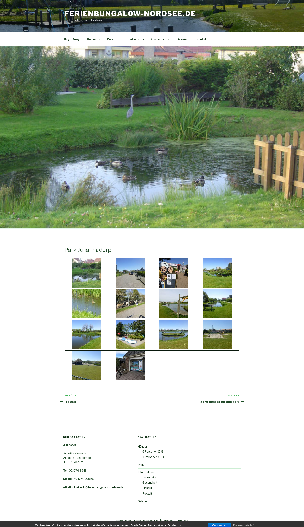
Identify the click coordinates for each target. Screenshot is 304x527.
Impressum (123, 520)
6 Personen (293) (153, 451)
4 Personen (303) (153, 457)
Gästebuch (160, 39)
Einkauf (147, 488)
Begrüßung (72, 39)
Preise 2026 (150, 477)
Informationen (133, 39)
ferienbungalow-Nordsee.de (130, 13)
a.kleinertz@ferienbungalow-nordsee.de (98, 487)
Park (110, 39)
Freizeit (147, 493)
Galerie (183, 39)
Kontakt (202, 39)
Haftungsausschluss (146, 520)
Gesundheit (149, 482)
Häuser (94, 39)
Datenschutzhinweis (174, 520)
